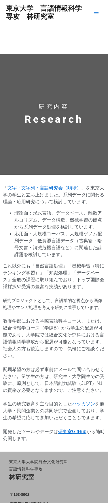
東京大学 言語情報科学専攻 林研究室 (44, 12)
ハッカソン (83, 403)
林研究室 (22, 477)
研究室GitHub (72, 431)
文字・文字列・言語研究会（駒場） (44, 187)
